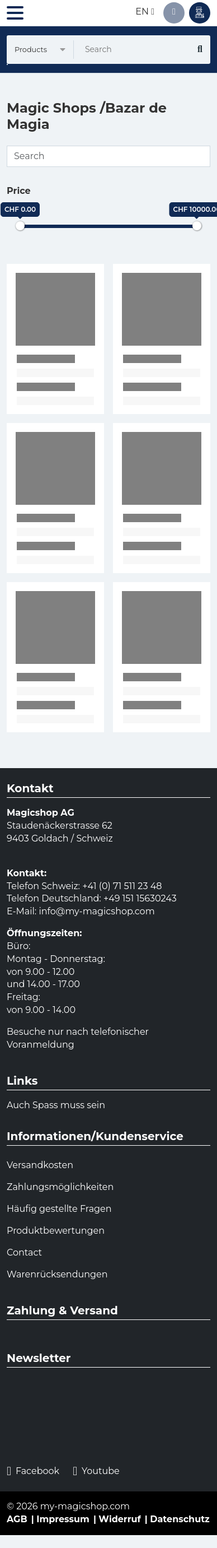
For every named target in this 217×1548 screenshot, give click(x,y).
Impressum (62, 1519)
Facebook (33, 1472)
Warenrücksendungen (57, 1274)
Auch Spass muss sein (56, 1105)
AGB (17, 1519)
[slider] (20, 225)
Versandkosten (40, 1165)
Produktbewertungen (56, 1230)
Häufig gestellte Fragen (59, 1208)
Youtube (96, 1472)
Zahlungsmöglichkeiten (60, 1187)
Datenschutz (180, 1519)
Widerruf (119, 1519)
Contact (24, 1252)
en (144, 11)
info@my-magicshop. (86, 911)
